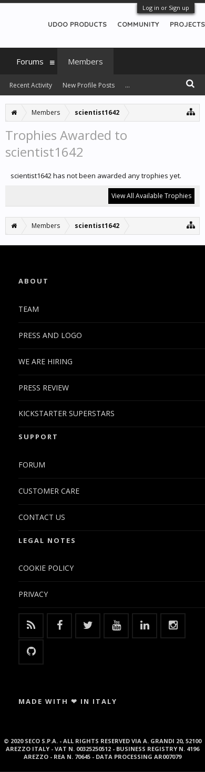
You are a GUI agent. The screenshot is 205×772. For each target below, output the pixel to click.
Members (85, 61)
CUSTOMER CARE (48, 491)
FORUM (31, 465)
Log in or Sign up (165, 8)
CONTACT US (41, 517)
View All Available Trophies (151, 195)
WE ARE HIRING (45, 361)
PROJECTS (187, 24)
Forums (30, 61)
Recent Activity (30, 85)
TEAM (28, 309)
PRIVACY (33, 594)
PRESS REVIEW (43, 388)
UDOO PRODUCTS (77, 24)
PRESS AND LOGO (50, 335)
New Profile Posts (89, 85)
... (127, 85)
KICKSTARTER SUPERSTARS (66, 413)
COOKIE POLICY (46, 568)
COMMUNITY (138, 24)
